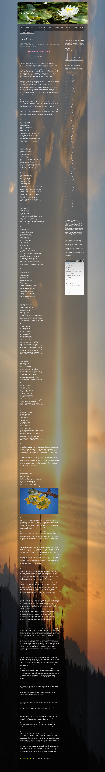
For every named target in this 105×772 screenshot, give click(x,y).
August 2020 (69, 104)
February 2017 (69, 161)
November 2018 (69, 131)
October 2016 (69, 167)
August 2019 (69, 119)
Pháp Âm (47, 29)
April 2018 (68, 141)
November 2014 (69, 189)
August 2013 (69, 203)
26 (57, 44)
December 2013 (69, 202)
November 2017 (69, 148)
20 (47, 44)
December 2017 (69, 147)
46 (26, 46)
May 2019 (68, 122)
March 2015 (68, 183)
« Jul (66, 62)
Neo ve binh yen (69, 267)
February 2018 (69, 144)
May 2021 (68, 96)
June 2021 (68, 94)
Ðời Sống (81, 27)
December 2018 (69, 129)
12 (32, 44)
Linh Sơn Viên (28, 13)
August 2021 (69, 93)
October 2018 (69, 132)
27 (58, 44)
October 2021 (69, 90)
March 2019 (68, 125)
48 (29, 46)
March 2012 (68, 206)
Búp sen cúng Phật (70, 263)
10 (29, 44)
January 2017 (69, 163)
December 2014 (69, 187)
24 (54, 44)
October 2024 (69, 75)
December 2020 (69, 100)
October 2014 (69, 190)
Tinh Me (67, 279)
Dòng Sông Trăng (69, 287)
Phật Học (30, 29)
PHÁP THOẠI (54, 29)
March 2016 (68, 176)
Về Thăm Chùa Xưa (70, 273)
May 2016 (68, 174)
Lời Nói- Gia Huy (69, 265)
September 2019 (69, 117)
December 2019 (69, 113)
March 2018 (68, 142)
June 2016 (68, 173)
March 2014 (68, 199)
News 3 (62, 27)
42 (20, 46)
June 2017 (68, 155)
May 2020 (68, 107)
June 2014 (68, 195)
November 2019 (69, 115)
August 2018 (69, 135)
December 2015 (69, 177)
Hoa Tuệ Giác (30, 32)
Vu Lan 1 (68, 27)
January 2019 (69, 128)
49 (31, 46)
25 (55, 44)
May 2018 (68, 139)
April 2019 (68, 123)
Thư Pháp (23, 32)
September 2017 (69, 151)
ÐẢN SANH (74, 27)
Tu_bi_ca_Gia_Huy (70, 283)
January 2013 (69, 205)
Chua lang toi (68, 277)
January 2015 (69, 186)
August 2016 (69, 170)
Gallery (75, 29)
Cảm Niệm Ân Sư (69, 289)
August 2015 (69, 181)
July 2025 (68, 74)
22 (51, 44)
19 (45, 44)
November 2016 (69, 165)
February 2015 (69, 184)
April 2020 (68, 109)
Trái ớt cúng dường (70, 212)
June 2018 (68, 138)
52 (36, 46)
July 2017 (68, 154)
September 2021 (69, 91)
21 (49, 44)
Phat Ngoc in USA (63, 29)
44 (23, 46)
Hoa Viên (70, 29)
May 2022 (68, 84)
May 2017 (68, 157)
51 (35, 46)
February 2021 (69, 97)
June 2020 (68, 106)
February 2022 (69, 85)
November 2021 (69, 88)
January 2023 (69, 78)
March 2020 (68, 110)
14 (36, 44)
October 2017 (69, 149)
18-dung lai (68, 294)
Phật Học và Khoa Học (38, 29)
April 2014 (68, 197)
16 (40, 44)
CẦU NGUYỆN (56, 27)
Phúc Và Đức (69, 211)
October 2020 (69, 103)
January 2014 (69, 200)
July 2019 (68, 120)
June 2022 (68, 82)
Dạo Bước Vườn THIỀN (40, 27)
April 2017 (68, 158)
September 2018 (69, 133)
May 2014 (68, 196)
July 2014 (68, 193)
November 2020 (69, 101)
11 (31, 44)
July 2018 (68, 136)
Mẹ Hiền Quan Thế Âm (71, 215)
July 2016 (68, 171)
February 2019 (69, 126)
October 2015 (69, 180)
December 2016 (69, 164)
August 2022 (69, 81)
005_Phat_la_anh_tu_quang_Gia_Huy (73, 271)
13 (34, 44)
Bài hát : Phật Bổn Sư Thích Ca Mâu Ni (74, 214)
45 (25, 46)
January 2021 (69, 98)
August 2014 (69, 192)
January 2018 (69, 145)
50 (33, 46)
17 (42, 44)
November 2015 (69, 179)
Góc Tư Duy (23, 29)
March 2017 (68, 160)
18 (43, 44)
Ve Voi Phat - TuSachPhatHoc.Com (73, 275)
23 (52, 44)
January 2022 (69, 87)
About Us (27, 27)
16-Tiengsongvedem (70, 292)
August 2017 (69, 152)
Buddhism (49, 27)
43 (21, 46)
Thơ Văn (81, 29)
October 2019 (69, 116)
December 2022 (69, 80)
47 (28, 46)
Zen (32, 27)
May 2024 (68, 77)
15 (38, 44)
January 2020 (69, 112)
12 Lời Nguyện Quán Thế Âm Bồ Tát (73, 285)
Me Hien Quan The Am (70, 269)
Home (22, 27)
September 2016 (69, 168)
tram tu (67, 281)
